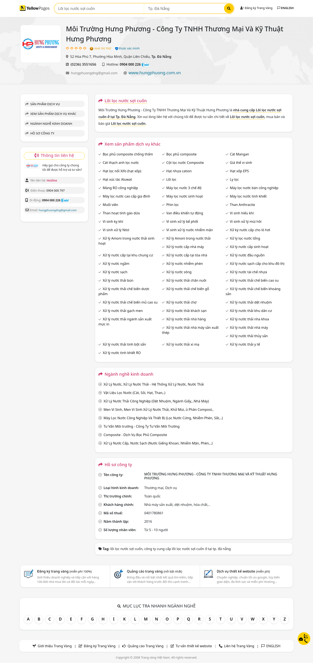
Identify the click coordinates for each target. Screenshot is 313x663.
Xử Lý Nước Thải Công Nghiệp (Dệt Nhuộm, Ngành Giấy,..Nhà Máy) (156, 401)
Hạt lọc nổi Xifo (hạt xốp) (122, 171)
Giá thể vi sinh (241, 162)
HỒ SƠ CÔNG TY (39, 133)
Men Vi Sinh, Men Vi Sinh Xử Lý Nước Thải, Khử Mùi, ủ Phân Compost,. (158, 409)
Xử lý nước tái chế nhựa (248, 272)
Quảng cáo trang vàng (154, 571)
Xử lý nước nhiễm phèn (184, 263)
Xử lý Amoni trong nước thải (188, 238)
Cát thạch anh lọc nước (121, 162)
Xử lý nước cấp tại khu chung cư (128, 255)
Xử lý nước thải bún (118, 280)
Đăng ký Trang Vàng (256, 8)
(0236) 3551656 (83, 64)
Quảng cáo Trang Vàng (145, 646)
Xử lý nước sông (178, 272)
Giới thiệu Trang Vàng (55, 646)
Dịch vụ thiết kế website (243, 571)
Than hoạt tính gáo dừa (121, 213)
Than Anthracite (242, 204)
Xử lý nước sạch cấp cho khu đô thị (257, 263)
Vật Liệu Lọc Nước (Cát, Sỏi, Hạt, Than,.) (134, 392)
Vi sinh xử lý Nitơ (116, 230)
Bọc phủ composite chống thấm (128, 154)
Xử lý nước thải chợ (181, 302)
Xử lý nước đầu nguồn (247, 255)
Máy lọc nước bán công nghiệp (254, 188)
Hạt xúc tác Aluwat (117, 179)
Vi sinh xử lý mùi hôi (245, 221)
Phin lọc (172, 204)
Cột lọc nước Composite (185, 162)
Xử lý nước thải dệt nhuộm (251, 302)
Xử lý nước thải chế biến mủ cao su (130, 302)
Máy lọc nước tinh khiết (248, 196)
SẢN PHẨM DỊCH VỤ (42, 104)
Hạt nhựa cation (179, 171)
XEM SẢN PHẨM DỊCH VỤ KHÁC (50, 113)
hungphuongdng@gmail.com (94, 73)
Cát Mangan (239, 154)
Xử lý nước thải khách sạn (186, 310)
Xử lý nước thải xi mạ (182, 344)
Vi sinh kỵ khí (113, 221)
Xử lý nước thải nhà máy (249, 327)
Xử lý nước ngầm (116, 263)
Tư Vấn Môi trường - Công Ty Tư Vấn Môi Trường (141, 426)
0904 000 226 (130, 64)
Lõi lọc (171, 179)
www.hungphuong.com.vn (155, 73)
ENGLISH (285, 8)
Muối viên (110, 204)
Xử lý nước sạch (115, 272)
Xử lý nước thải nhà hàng (186, 319)
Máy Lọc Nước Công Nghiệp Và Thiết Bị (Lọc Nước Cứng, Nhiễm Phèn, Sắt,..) (163, 418)
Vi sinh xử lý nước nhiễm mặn (189, 230)
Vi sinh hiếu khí (242, 213)
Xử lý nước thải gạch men (123, 310)
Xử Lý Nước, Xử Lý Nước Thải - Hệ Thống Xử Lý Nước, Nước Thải (153, 384)
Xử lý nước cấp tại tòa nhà (186, 255)
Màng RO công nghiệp (120, 188)
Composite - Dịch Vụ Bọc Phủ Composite (135, 434)
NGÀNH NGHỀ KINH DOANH (48, 123)
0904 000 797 (55, 190)
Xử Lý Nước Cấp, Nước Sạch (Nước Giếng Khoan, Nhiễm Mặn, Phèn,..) (157, 443)
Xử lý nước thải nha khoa (249, 319)
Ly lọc (234, 179)
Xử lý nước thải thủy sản (249, 336)
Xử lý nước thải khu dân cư (251, 310)
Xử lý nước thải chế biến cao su (254, 280)
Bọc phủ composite (181, 154)
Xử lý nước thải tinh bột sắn (124, 344)
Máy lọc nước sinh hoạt (184, 196)
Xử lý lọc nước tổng (245, 238)
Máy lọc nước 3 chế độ (183, 188)
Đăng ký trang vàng (64, 571)
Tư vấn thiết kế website (194, 646)
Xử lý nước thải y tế (245, 344)
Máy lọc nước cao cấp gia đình (126, 196)
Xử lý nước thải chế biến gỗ (187, 288)
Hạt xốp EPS (239, 171)
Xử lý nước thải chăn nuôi (186, 280)
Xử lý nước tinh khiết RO (122, 352)
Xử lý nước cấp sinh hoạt (249, 246)
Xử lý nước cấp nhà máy (185, 246)
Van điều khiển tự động (184, 213)
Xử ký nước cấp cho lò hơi (250, 230)
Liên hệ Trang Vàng (239, 646)
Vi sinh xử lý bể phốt (182, 221)
